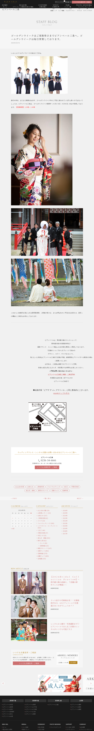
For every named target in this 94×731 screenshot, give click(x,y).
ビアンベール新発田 (8, 711)
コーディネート (71, 729)
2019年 (65, 528)
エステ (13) (41, 521)
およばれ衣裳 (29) (43, 510)
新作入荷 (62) (42, 541)
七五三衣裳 (41, 729)
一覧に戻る (47, 498)
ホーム (4, 727)
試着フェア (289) (43, 556)
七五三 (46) (41, 530)
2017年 (65, 534)
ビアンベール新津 (8, 707)
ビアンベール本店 (8, 704)
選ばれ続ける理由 (7, 729)
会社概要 (82, 727)
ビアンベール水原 (8, 716)
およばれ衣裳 (19, 486)
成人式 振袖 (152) (44, 538)
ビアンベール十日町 (31, 709)
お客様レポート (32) (44, 513)
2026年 (65, 510)
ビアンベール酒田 (76, 704)
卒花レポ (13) (42, 535)
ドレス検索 (25, 727)
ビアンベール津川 (8, 709)
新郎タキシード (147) (45, 548)
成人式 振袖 (30, 490)
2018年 (65, 531)
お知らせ (30, 486)
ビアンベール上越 (53, 704)
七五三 (66, 486)
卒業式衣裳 (75, 486)
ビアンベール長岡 (31, 704)
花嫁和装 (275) (42, 553)
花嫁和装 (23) (44, 546)
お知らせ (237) (42, 516)
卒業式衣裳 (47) (43, 533)
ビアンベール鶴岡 (76, 709)
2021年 (65, 523)
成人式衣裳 (41, 727)
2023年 (65, 518)
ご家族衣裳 (40, 486)
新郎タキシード (43, 490)
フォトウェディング (53, 486)
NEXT (79, 498)
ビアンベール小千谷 (31, 707)
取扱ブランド (25, 729)
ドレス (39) (43, 543)
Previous (3, 683)
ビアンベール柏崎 (31, 714)
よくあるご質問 (71, 727)
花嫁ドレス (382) (43, 551)
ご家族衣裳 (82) (43, 518)
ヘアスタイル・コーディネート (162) (48, 527)
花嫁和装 (65, 490)
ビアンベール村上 (8, 714)
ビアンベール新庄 (76, 707)
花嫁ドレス (55, 490)
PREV (14, 498)
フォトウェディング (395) (46, 523)
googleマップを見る (61, 393)
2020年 (65, 526)
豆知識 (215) (42, 559)
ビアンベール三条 (10, 12)
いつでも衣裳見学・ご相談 (47, 467)
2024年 (65, 516)
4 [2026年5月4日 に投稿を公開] (12, 518)
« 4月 (12, 528)
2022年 (65, 521)
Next (91, 683)
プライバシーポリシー (86, 729)
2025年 (65, 513)
